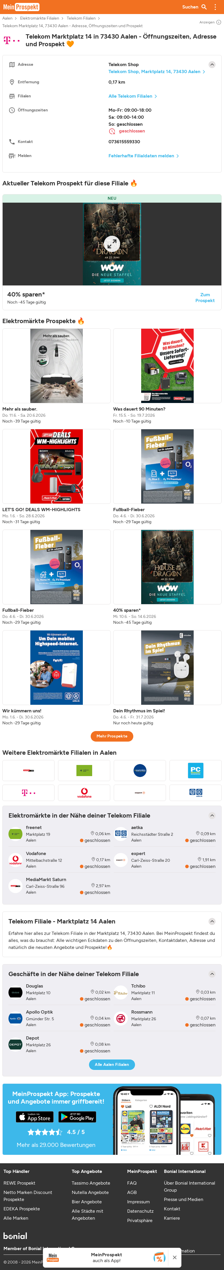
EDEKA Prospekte (22, 1209)
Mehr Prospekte (112, 736)
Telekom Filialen (81, 18)
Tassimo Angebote (91, 1183)
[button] (215, 7)
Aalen (7, 18)
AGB (132, 1192)
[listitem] (56, 376)
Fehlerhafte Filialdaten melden (141, 155)
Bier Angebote (87, 1201)
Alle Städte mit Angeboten (87, 1214)
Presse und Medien (183, 1199)
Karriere (172, 1218)
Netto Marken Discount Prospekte (28, 1196)
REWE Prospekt (19, 1183)
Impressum (138, 1201)
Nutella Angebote (90, 1192)
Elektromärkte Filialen (39, 18)
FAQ (131, 1183)
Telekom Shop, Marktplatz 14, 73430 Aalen (154, 71)
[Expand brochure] (112, 244)
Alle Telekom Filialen (130, 96)
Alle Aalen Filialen (112, 1064)
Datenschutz (140, 1211)
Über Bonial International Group (189, 1186)
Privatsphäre (140, 1220)
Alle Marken (16, 1218)
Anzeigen (211, 22)
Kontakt (172, 1209)
